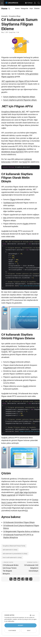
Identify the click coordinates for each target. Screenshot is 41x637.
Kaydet (25, 224)
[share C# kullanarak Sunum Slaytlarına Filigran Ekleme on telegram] (30, 579)
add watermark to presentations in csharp (15, 553)
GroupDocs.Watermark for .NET (13, 112)
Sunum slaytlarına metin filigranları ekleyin (19, 97)
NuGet (24, 162)
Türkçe (28, 3)
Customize (12, 630)
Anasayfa (4, 16)
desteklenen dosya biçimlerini (12, 152)
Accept (20, 625)
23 (27, 511)
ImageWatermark (7, 349)
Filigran (12, 199)
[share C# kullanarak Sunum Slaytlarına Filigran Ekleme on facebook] (22, 579)
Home (4, 8)
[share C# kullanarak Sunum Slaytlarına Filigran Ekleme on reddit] (18, 579)
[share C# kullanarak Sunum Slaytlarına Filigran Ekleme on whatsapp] (26, 579)
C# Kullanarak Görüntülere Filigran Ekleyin (19, 522)
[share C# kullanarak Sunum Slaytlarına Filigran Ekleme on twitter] (11, 579)
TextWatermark (9, 203)
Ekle (4, 218)
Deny (29, 630)
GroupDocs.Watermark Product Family (14, 546)
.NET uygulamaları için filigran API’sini (15, 81)
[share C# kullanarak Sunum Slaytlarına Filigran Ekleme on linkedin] (15, 579)
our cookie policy (10, 621)
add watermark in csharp (10, 549)
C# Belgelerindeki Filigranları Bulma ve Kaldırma (21, 531)
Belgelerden (21, 149)
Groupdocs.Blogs (14, 16)
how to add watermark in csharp (12, 557)
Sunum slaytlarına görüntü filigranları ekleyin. (20, 100)
